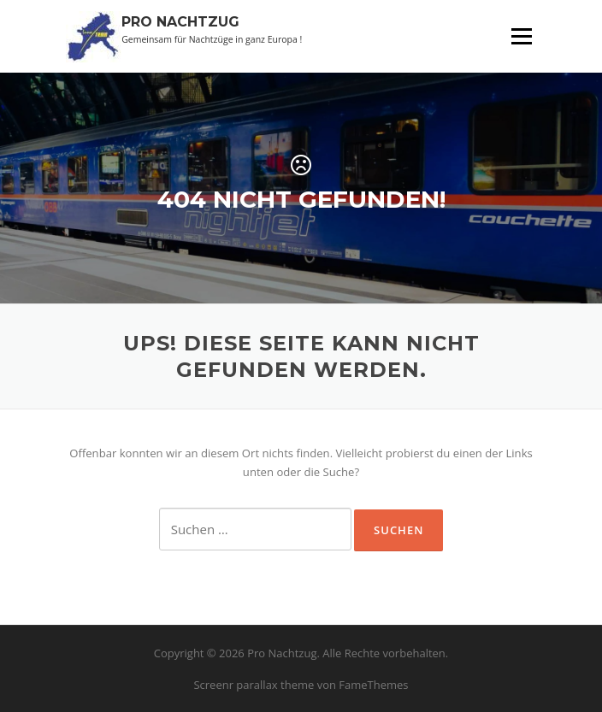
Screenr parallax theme (253, 684)
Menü (521, 36)
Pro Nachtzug (180, 22)
